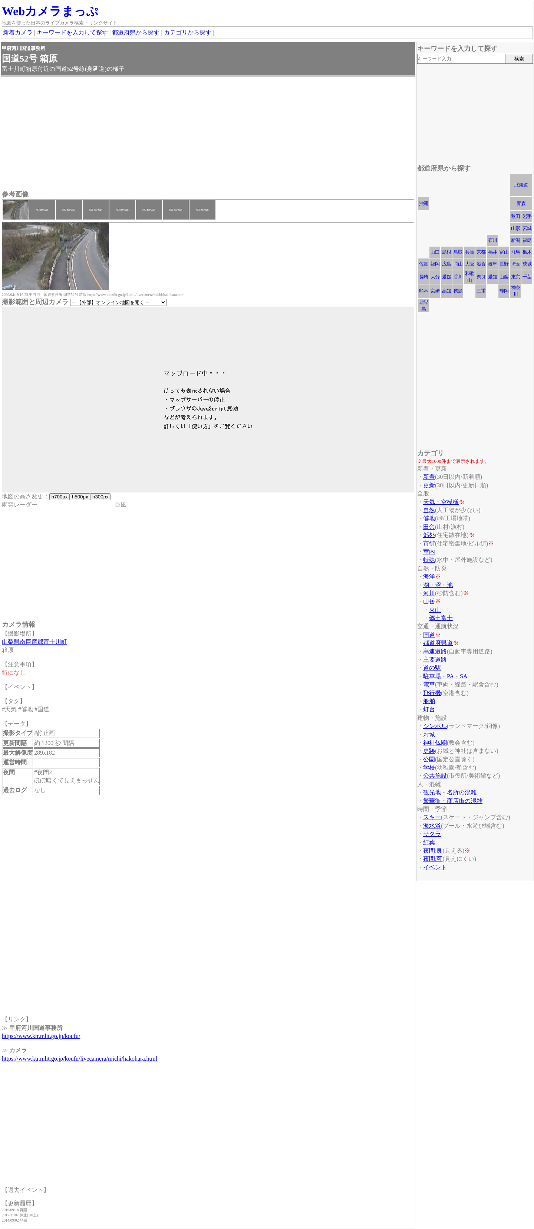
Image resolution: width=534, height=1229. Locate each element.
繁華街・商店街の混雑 (452, 801)
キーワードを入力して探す (72, 32)
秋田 (515, 216)
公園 (429, 759)
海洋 (429, 576)
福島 (527, 240)
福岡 (435, 264)
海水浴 (432, 826)
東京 (515, 277)
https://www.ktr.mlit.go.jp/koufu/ (41, 1036)
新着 (429, 477)
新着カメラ (18, 32)
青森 (521, 203)
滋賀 (481, 264)
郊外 (429, 535)
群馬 (515, 252)
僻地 (429, 518)
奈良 (481, 277)
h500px (79, 497)
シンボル (435, 726)
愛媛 (446, 277)
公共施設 (435, 775)
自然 (429, 510)
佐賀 (423, 264)
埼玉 (515, 264)
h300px (100, 497)
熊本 (423, 291)
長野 (504, 264)
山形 (515, 228)
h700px (59, 497)
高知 (446, 291)
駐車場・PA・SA (445, 676)
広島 (446, 264)
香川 (458, 277)
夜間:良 (432, 850)
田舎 (429, 527)
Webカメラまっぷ (50, 11)
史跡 (429, 751)
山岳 (429, 601)
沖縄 (423, 203)
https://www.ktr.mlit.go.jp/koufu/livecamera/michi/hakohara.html (79, 1058)
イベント (435, 867)
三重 (481, 291)
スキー (432, 817)
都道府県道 (438, 643)
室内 (429, 551)
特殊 (429, 560)
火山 (435, 610)
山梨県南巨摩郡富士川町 (34, 642)
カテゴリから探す (187, 32)
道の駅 (432, 668)
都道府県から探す (135, 32)
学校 (429, 767)
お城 (429, 734)
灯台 (429, 709)
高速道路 (435, 651)
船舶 (429, 701)
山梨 (504, 277)
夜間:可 (432, 859)
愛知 (492, 277)
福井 (492, 252)
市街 (429, 543)
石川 (492, 240)
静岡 (504, 291)
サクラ (432, 834)
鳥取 (458, 252)
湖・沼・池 (438, 585)
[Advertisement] (208, 134)
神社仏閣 (435, 742)
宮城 (527, 228)
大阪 (469, 264)
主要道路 (435, 659)
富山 (504, 252)
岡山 (458, 264)
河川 (429, 593)
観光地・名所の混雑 (450, 792)
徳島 (458, 291)
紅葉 (429, 842)
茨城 (527, 264)
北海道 (521, 185)
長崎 (423, 277)
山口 (435, 252)
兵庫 (469, 252)
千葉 (527, 277)
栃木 (527, 252)
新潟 (515, 240)
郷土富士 (441, 618)
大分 (435, 277)
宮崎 (435, 291)
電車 (429, 684)
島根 (446, 252)
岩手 (527, 216)
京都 (481, 252)
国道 (429, 635)
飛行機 (432, 693)
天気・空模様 (441, 502)
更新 (429, 485)
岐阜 (492, 264)
